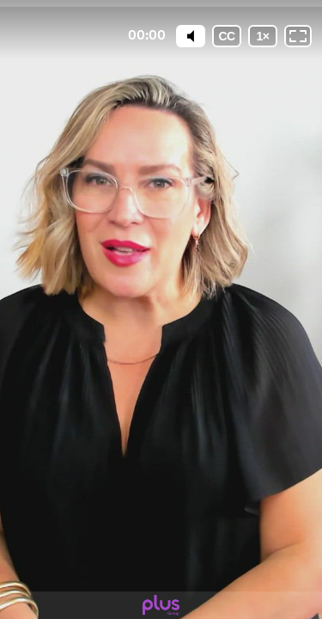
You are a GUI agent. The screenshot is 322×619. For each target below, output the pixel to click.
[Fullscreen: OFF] (298, 36)
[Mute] (190, 36)
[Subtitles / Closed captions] (226, 36)
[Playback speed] (262, 36)
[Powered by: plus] (161, 605)
